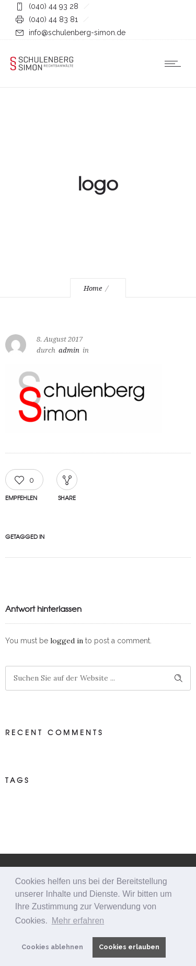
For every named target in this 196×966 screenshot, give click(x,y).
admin (69, 350)
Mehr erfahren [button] (78, 920)
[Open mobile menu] (175, 63)
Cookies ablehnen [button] (52, 947)
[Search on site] (98, 678)
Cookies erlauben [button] (129, 947)
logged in (66, 640)
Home (93, 288)
